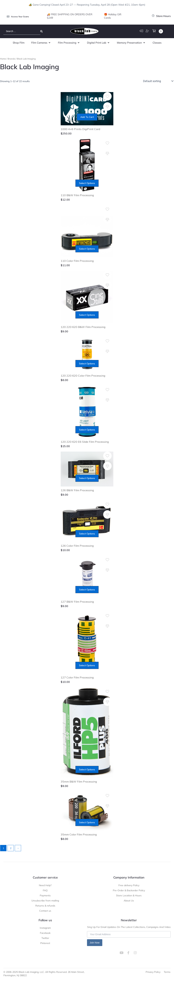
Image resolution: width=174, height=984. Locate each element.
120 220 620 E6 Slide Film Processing (85, 441)
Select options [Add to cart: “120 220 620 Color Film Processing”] (87, 363)
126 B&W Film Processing (77, 490)
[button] (41, 42)
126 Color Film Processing (77, 545)
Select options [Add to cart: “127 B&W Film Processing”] (87, 589)
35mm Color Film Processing (79, 834)
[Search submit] (41, 31)
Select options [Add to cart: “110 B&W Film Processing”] (87, 183)
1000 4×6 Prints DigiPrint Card (80, 129)
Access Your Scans (20, 16)
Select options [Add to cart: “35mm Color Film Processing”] (87, 822)
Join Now (95, 942)
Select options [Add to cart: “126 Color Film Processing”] (87, 533)
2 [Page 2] (10, 848)
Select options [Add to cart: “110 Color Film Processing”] (87, 248)
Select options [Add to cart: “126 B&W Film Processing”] (87, 478)
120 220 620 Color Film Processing (83, 375)
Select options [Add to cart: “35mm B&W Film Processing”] (87, 769)
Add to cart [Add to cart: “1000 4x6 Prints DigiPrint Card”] (87, 117)
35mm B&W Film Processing (79, 781)
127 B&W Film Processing (77, 601)
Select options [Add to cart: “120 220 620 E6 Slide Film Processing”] (87, 429)
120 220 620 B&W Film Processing (83, 327)
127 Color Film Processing (77, 677)
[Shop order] (158, 81)
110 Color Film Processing (77, 260)
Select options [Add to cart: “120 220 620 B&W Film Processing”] (87, 314)
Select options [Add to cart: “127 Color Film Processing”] (87, 665)
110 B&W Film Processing (77, 195)
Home (3, 58)
